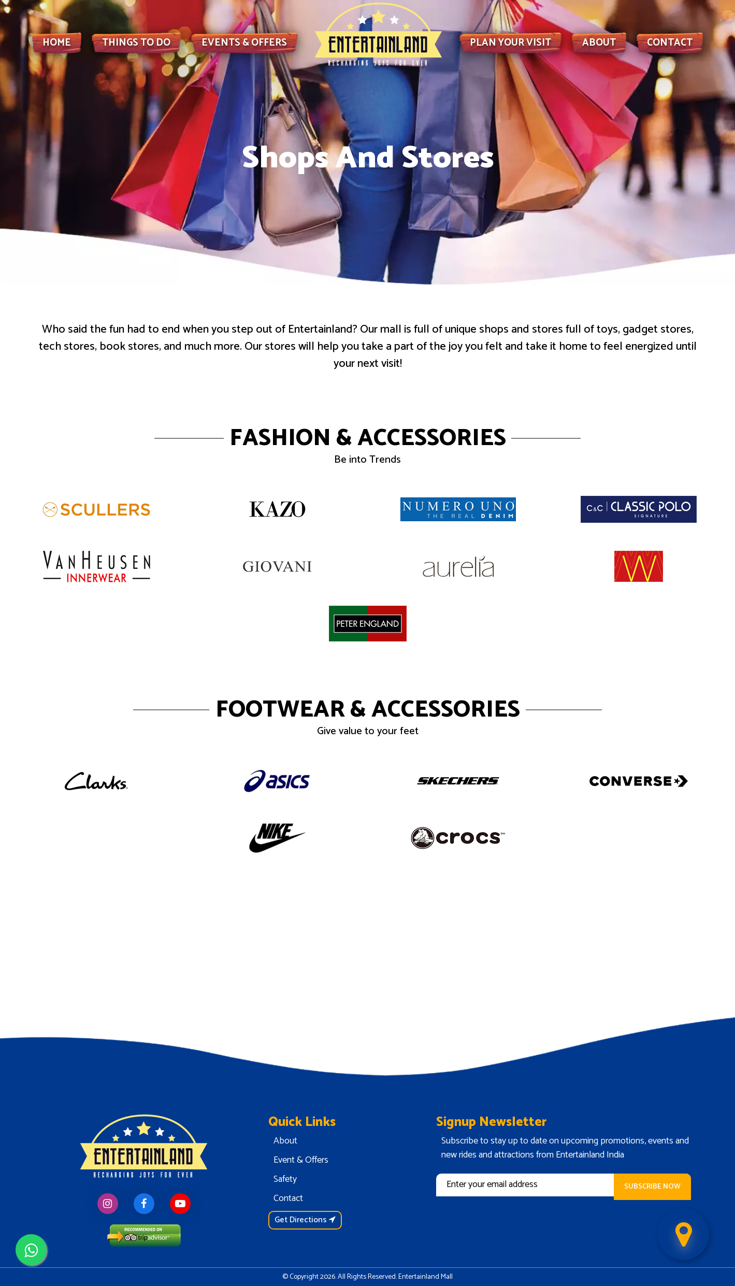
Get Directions (305, 1220)
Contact (288, 1198)
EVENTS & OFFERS (244, 43)
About (285, 1141)
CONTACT (670, 43)
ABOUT (599, 43)
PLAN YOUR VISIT (510, 43)
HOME (56, 43)
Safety (285, 1179)
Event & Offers (300, 1160)
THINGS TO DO (136, 43)
